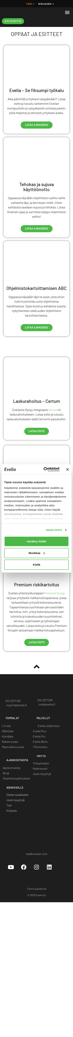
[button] (67, 12)
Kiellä (36, 564)
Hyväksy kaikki (36, 541)
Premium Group (54, 593)
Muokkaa (37, 553)
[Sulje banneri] (67, 469)
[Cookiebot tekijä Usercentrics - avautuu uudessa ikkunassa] (44, 469)
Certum (53, 410)
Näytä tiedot (54, 529)
